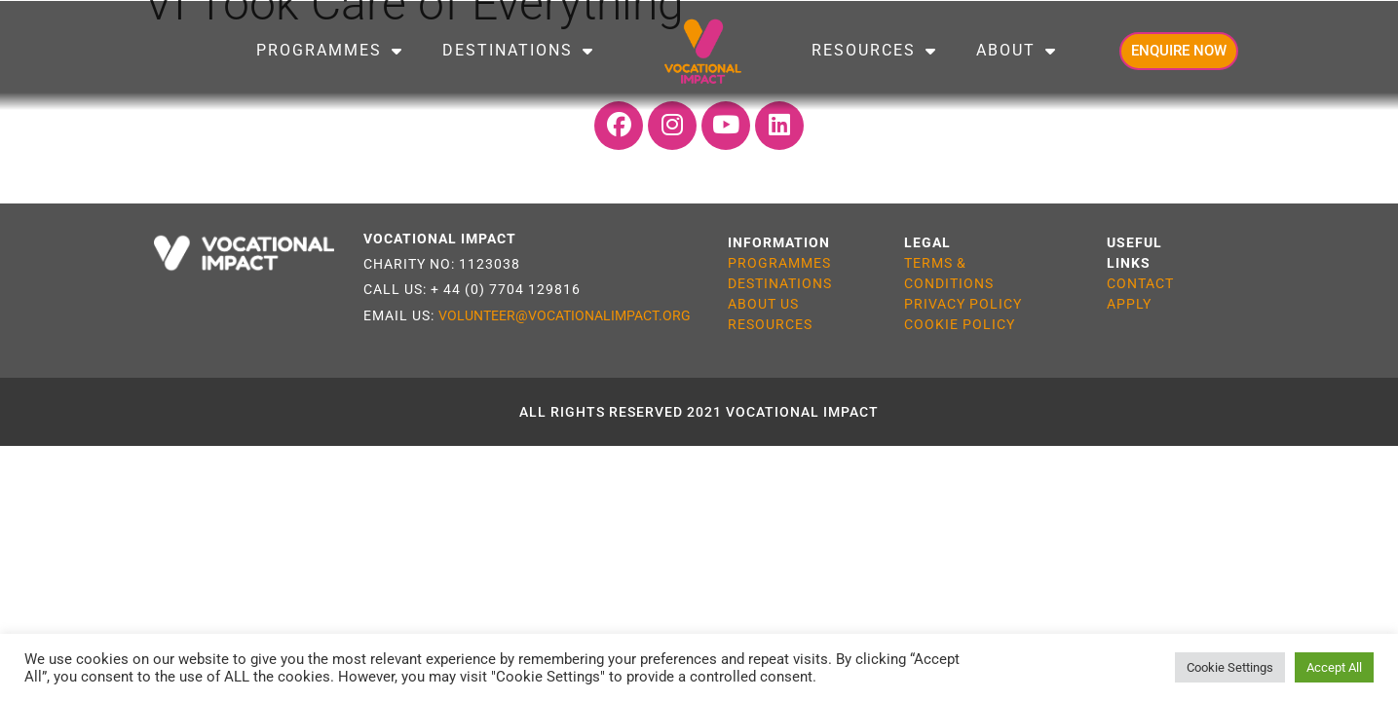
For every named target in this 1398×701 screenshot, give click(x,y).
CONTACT (1140, 283)
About (1016, 50)
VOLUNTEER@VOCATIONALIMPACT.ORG (564, 315)
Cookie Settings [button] (1230, 667)
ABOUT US (763, 304)
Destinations (518, 50)
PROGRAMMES (779, 263)
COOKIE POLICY (959, 324)
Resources (874, 50)
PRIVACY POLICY (963, 304)
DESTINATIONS (780, 283)
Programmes (329, 50)
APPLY (1129, 304)
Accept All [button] (1334, 667)
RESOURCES (770, 324)
